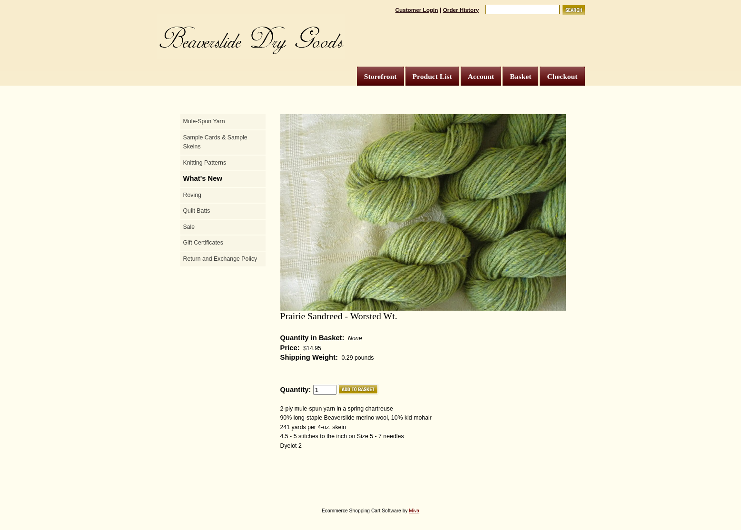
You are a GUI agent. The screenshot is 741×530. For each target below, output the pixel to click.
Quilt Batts (196, 210)
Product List (432, 76)
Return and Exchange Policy (220, 258)
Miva (414, 510)
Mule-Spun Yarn (204, 121)
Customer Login (416, 10)
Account (481, 76)
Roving (192, 195)
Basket (520, 76)
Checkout (562, 76)
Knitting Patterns (205, 162)
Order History (461, 10)
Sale (189, 227)
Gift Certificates (203, 242)
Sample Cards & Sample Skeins (215, 142)
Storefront (380, 76)
